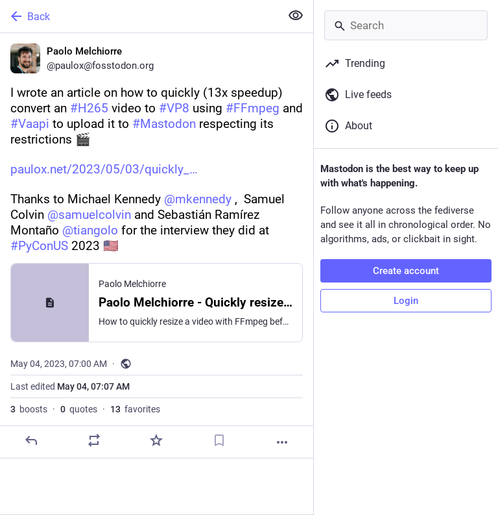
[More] (282, 442)
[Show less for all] (295, 15)
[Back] (139, 16)
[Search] (406, 25)
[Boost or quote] (94, 440)
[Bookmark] (219, 440)
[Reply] (31, 440)
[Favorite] (156, 440)
